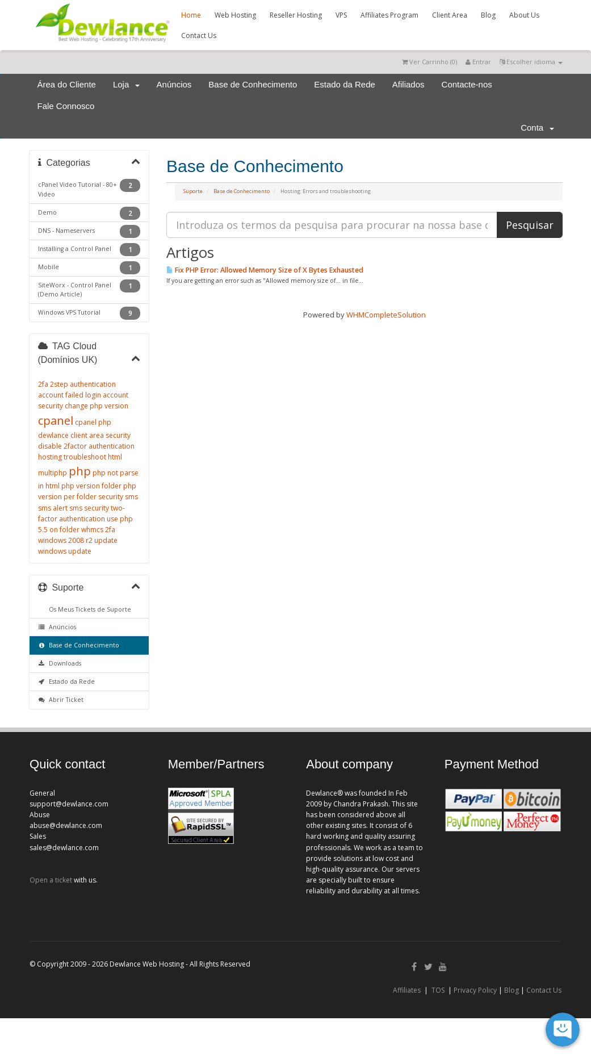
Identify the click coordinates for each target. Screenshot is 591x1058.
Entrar (478, 61)
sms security (89, 508)
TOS (438, 990)
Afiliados (408, 84)
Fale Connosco (66, 106)
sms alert (53, 508)
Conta (537, 127)
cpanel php (93, 422)
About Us (524, 15)
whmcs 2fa (98, 529)
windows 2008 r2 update (78, 540)
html (115, 457)
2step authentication (83, 384)
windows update (64, 551)
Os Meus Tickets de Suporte (88, 609)
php (80, 471)
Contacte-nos (467, 84)
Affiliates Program (389, 15)
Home (191, 15)
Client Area (449, 15)
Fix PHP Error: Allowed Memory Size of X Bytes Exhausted (264, 270)
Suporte (193, 191)
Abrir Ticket (61, 700)
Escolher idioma (531, 61)
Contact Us (198, 35)
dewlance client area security (84, 435)
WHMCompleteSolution (386, 315)
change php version (96, 406)
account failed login (69, 395)
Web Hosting (235, 15)
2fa (43, 384)
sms (131, 496)
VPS (341, 15)
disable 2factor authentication (86, 446)
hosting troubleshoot (72, 457)
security (110, 496)
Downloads (60, 663)
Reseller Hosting (296, 15)
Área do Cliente (66, 84)
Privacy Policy (475, 990)
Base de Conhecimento (252, 84)
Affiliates (407, 990)
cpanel (55, 420)
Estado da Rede (344, 84)
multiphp (52, 473)
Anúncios (174, 84)
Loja (126, 84)
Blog (488, 15)
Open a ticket (51, 880)
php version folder (91, 486)
